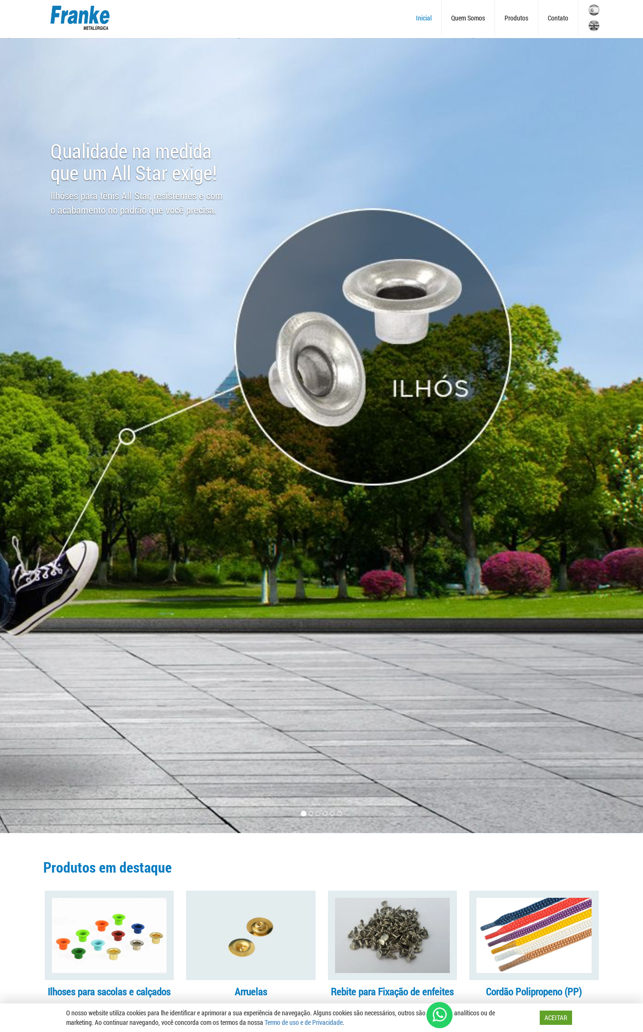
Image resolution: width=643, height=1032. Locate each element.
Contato (558, 17)
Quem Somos (468, 17)
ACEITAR (555, 1017)
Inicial (424, 17)
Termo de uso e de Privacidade (304, 1022)
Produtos (516, 17)
